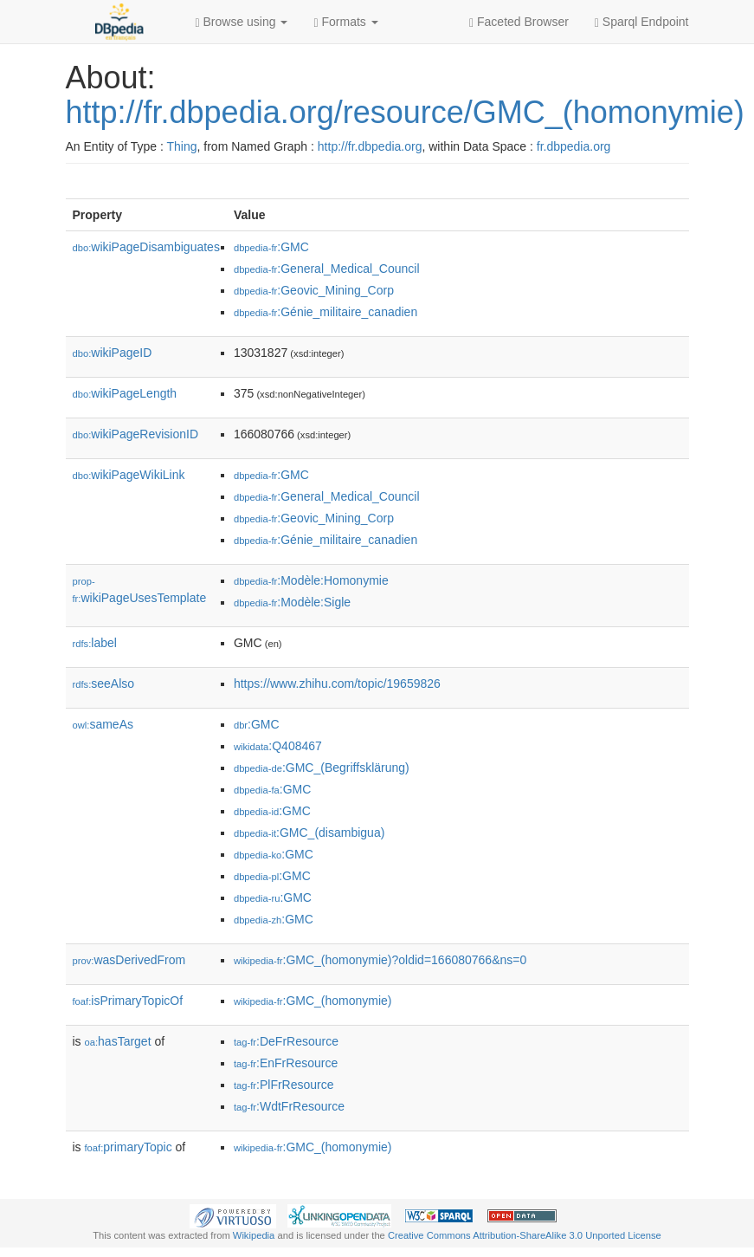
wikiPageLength (125, 393)
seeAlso (104, 683)
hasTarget (118, 1041)
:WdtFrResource (289, 1106)
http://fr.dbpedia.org (370, 146)
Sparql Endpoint (642, 22)
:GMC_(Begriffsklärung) (321, 767)
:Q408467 (278, 746)
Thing (182, 146)
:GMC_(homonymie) (313, 1001)
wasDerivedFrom (129, 960)
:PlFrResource (284, 1085)
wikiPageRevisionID (136, 434)
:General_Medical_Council (327, 268)
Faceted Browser (519, 22)
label (95, 643)
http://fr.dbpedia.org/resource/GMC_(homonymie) (405, 112)
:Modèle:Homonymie (311, 580)
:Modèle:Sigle (292, 602)
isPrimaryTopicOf (128, 1001)
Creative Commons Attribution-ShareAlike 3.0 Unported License (524, 1235)
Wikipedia (254, 1235)
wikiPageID (112, 353)
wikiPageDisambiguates (146, 247)
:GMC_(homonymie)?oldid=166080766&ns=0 (380, 960)
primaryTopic (128, 1147)
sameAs (103, 724)
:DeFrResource (286, 1041)
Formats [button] (345, 22)
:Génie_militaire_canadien (325, 312)
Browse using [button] (242, 22)
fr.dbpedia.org (574, 146)
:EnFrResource (286, 1063)
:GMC (271, 247)
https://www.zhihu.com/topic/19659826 (337, 683)
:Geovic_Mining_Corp (314, 290)
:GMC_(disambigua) (309, 832)
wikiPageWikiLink (129, 475)
